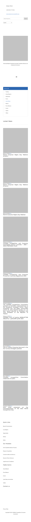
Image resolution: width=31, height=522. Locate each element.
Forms (7, 98)
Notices (7, 103)
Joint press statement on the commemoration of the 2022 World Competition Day (15, 408)
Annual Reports (8, 94)
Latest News (8, 101)
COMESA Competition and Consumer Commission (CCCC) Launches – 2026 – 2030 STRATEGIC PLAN (15, 245)
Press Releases (8, 105)
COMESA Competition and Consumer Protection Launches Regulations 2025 (15, 275)
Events (7, 108)
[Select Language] (7, 22)
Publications (8, 96)
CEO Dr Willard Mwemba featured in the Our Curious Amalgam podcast (15, 348)
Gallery (7, 110)
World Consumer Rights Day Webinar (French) (15, 185)
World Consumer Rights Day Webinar (14, 214)
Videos (7, 112)
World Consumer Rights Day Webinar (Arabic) (15, 155)
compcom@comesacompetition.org (12, 14)
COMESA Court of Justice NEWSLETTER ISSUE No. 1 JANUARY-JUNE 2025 (15, 318)
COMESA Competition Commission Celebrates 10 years (15, 377)
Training (7, 91)
